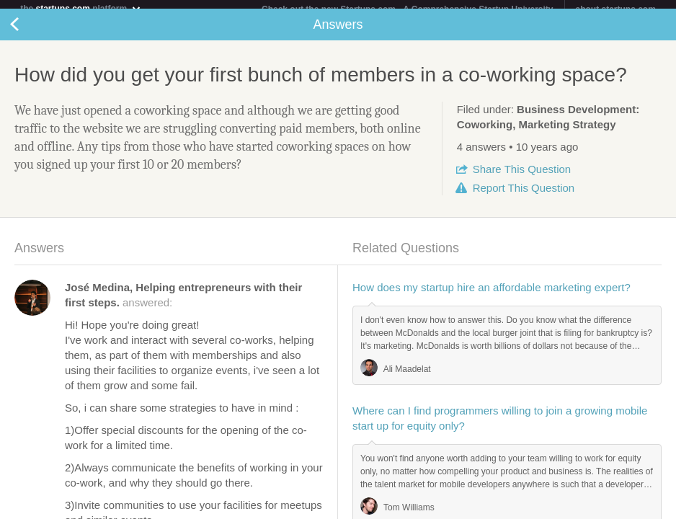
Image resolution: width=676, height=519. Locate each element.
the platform (80, 8)
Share (522, 178)
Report (523, 196)
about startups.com (616, 9)
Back (29, 33)
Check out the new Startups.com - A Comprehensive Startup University (407, 9)
